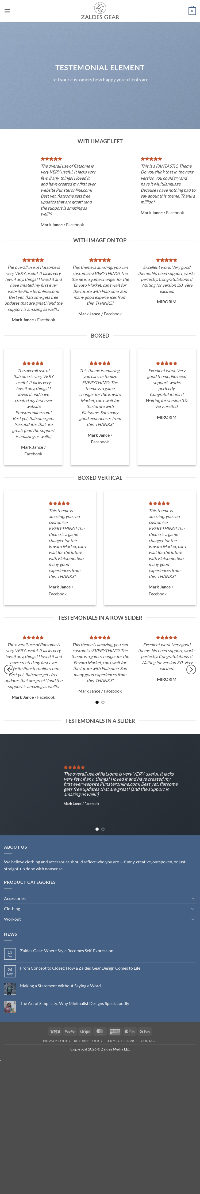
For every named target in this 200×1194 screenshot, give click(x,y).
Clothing (12, 908)
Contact (149, 1041)
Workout (12, 918)
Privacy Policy (57, 1041)
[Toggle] (193, 898)
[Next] (191, 669)
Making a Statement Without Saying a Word (60, 985)
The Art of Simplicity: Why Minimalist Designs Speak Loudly (74, 1003)
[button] (7, 11)
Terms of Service (122, 1041)
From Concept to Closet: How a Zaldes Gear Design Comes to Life (80, 967)
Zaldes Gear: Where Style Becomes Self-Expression (66, 950)
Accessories (15, 898)
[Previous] (9, 669)
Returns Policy (88, 1041)
